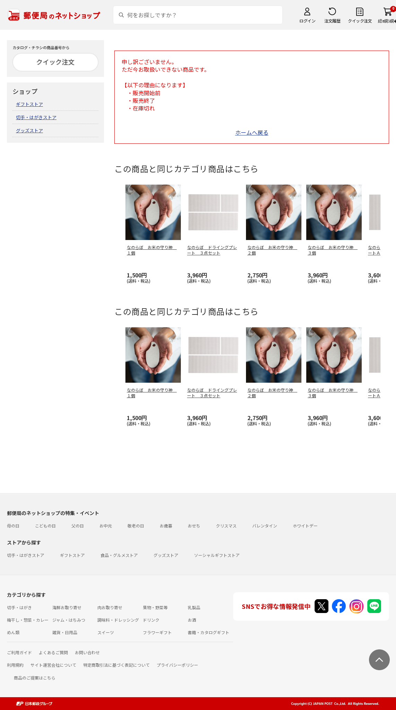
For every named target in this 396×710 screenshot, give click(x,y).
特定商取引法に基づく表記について (116, 665)
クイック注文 (360, 21)
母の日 (13, 526)
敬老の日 (135, 526)
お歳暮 (166, 526)
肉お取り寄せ (109, 607)
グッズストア (29, 130)
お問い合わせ (87, 652)
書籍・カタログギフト (208, 632)
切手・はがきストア (36, 117)
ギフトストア (29, 104)
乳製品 (194, 607)
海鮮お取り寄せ (66, 607)
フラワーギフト (157, 632)
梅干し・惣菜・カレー (28, 620)
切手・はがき (19, 607)
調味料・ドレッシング (118, 620)
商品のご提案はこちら (34, 678)
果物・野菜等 (155, 607)
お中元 (105, 526)
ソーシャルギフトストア (217, 555)
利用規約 (15, 665)
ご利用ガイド (19, 652)
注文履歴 (332, 21)
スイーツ (105, 632)
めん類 (13, 632)
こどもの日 (45, 526)
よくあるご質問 (53, 652)
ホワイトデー (305, 526)
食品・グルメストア (119, 555)
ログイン (307, 21)
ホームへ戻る (252, 132)
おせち (194, 526)
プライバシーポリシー (177, 665)
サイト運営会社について (53, 665)
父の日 (77, 526)
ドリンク (151, 620)
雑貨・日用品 (64, 632)
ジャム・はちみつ (68, 620)
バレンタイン (264, 526)
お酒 (192, 620)
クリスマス (226, 526)
